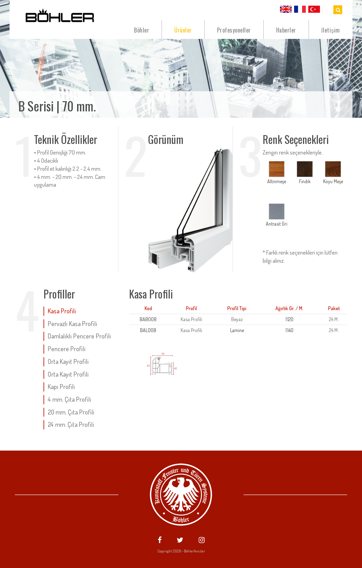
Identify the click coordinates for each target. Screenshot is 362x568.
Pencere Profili (66, 349)
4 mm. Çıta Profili (69, 399)
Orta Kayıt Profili (68, 361)
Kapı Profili (61, 386)
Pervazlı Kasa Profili (72, 324)
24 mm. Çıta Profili (71, 424)
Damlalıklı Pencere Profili (79, 336)
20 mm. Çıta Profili (71, 412)
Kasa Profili (62, 311)
